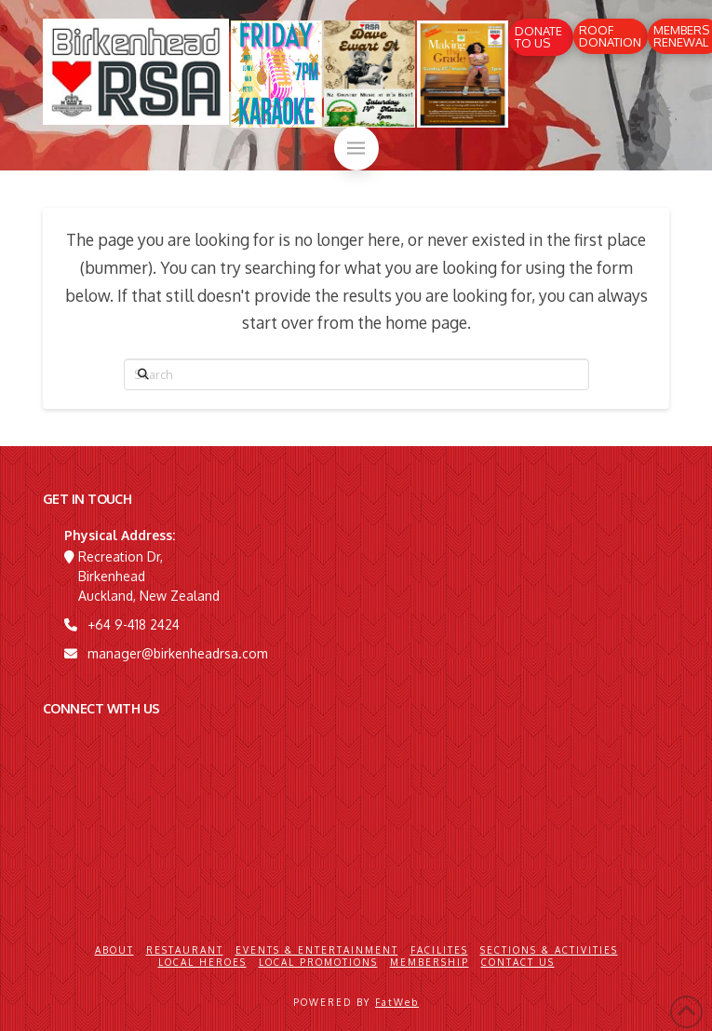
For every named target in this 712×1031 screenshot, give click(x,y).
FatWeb (397, 1002)
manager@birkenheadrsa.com (177, 653)
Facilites (439, 950)
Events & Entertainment (316, 950)
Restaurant (184, 950)
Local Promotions (318, 962)
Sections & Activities (549, 950)
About (114, 950)
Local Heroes (202, 962)
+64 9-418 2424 (133, 624)
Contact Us (518, 962)
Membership (429, 962)
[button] (356, 148)
